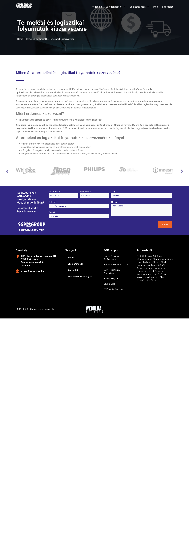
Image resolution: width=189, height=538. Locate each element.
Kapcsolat (167, 6)
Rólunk (71, 257)
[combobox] (52, 206)
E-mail (52, 212)
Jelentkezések (139, 7)
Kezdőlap (97, 6)
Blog (155, 6)
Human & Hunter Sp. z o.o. (116, 264)
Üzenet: (115, 202)
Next (182, 173)
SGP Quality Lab (111, 278)
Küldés (165, 224)
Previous (7, 173)
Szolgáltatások (116, 7)
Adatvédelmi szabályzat (80, 276)
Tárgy (114, 191)
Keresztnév (85, 191)
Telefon (52, 202)
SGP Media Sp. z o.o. (114, 289)
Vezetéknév (54, 191)
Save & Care (109, 284)
